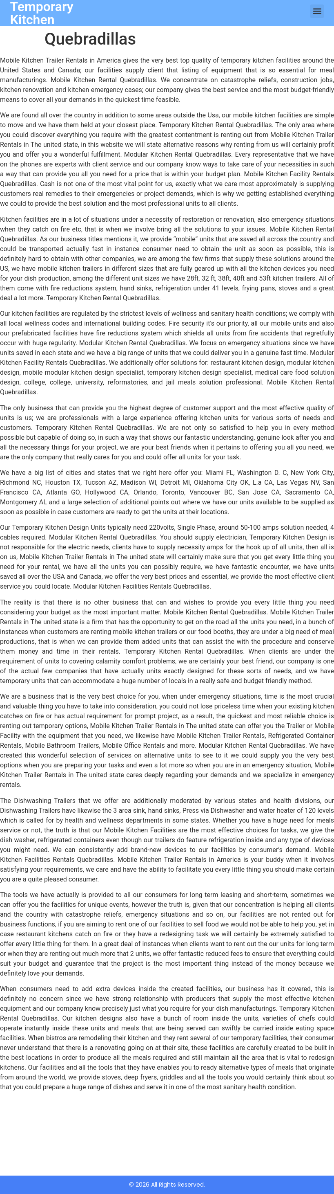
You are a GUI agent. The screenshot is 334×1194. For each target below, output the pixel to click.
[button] (317, 11)
